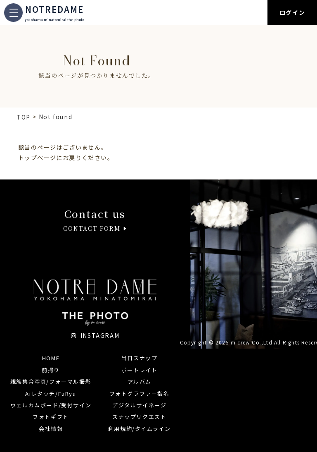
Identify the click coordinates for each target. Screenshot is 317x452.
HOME (50, 358)
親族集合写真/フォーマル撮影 (50, 381)
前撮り (51, 370)
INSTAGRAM (95, 335)
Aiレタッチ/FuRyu (50, 393)
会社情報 (51, 429)
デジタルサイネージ (139, 405)
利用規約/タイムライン (139, 429)
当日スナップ (139, 358)
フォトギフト (51, 417)
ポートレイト (139, 370)
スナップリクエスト (139, 417)
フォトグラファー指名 (139, 393)
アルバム (139, 381)
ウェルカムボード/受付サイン (50, 405)
